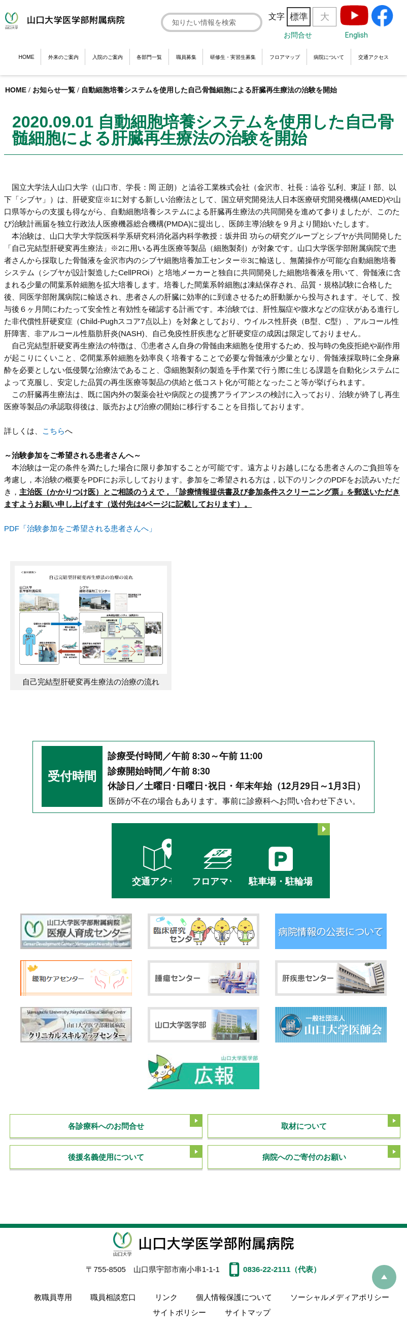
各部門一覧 (149, 57)
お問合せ (298, 35)
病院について (329, 57)
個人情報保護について (232, 1294)
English (356, 35)
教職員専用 (55, 1294)
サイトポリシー (179, 1305)
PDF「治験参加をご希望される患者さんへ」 (80, 528)
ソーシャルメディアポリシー (337, 1294)
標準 (299, 17)
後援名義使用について (106, 1155)
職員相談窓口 (114, 1294)
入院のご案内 (107, 57)
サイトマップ (246, 1305)
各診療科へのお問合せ (106, 1122)
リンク (165, 1294)
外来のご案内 (63, 57)
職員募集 (186, 57)
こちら (53, 431)
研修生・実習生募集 (233, 57)
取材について (304, 1122)
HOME (26, 57)
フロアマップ (284, 57)
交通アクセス (373, 57)
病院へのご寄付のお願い (304, 1155)
